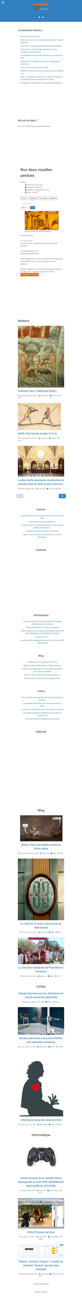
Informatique (53, 1190)
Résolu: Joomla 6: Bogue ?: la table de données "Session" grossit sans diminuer (41, 1265)
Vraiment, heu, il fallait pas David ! (37, 390)
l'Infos (49, 1002)
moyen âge (42, 198)
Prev (20, 496)
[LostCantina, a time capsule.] (41, 6)
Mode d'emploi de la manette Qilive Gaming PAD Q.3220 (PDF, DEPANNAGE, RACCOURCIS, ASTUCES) (41, 1182)
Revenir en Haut (41, 1292)
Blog (53, 853)
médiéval (33, 198)
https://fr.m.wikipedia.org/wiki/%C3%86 (38, 272)
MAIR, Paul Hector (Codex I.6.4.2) (37, 433)
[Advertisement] (41, 102)
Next (62, 496)
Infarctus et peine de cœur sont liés (41, 1119)
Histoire (39, 187)
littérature (53, 198)
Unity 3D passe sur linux (41, 1232)
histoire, (24, 198)
